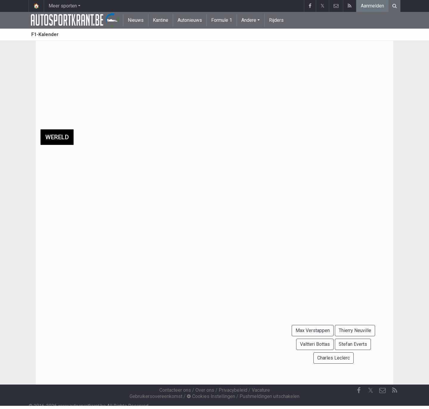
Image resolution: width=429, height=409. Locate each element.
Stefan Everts (353, 344)
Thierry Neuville (355, 330)
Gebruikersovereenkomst (156, 396)
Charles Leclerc (333, 358)
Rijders (276, 20)
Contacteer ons (175, 390)
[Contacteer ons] (382, 390)
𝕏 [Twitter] (370, 390)
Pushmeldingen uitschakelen (269, 396)
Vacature (261, 390)
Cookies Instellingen (211, 396)
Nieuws (136, 20)
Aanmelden (372, 6)
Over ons (204, 390)
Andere (248, 20)
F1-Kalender (45, 34)
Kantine (160, 20)
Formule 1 (221, 20)
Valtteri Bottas (315, 344)
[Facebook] (359, 390)
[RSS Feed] (394, 390)
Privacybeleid (233, 390)
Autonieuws (190, 20)
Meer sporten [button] (63, 6)
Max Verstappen (313, 330)
